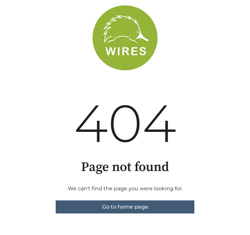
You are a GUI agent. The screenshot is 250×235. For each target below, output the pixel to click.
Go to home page (125, 207)
